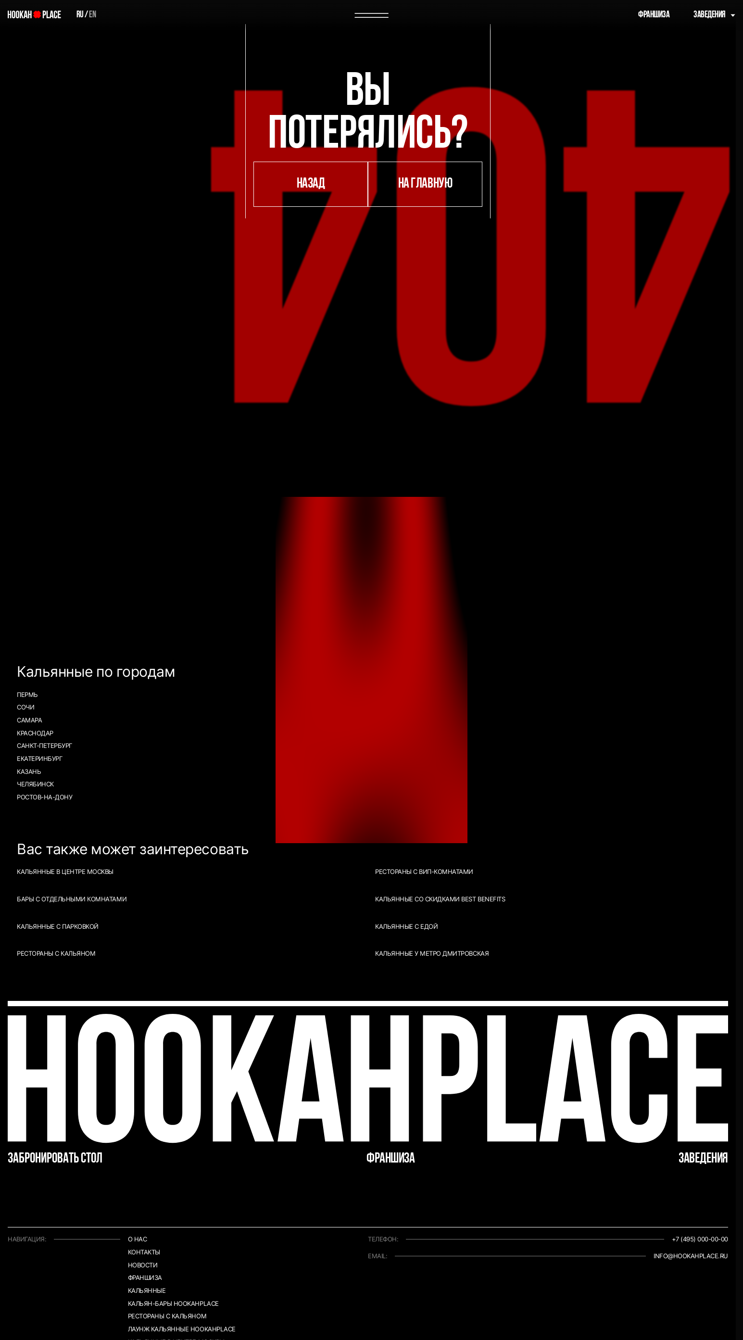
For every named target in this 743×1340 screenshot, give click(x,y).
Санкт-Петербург (44, 745)
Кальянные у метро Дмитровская (432, 953)
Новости (143, 1265)
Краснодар (35, 733)
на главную (425, 184)
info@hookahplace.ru (691, 1256)
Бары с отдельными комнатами (71, 899)
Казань (29, 771)
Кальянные (147, 1290)
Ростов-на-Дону (44, 797)
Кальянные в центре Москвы (65, 871)
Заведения (709, 15)
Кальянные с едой (406, 926)
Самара (29, 720)
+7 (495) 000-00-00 (700, 1239)
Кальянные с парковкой (58, 926)
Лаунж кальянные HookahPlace (182, 1329)
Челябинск (35, 784)
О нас (137, 1239)
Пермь (27, 694)
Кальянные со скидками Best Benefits (440, 899)
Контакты (144, 1252)
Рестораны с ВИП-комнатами (424, 871)
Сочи (25, 707)
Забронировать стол (55, 1159)
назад (311, 184)
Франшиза (653, 15)
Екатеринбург (39, 758)
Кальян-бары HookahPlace (173, 1303)
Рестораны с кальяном (56, 953)
